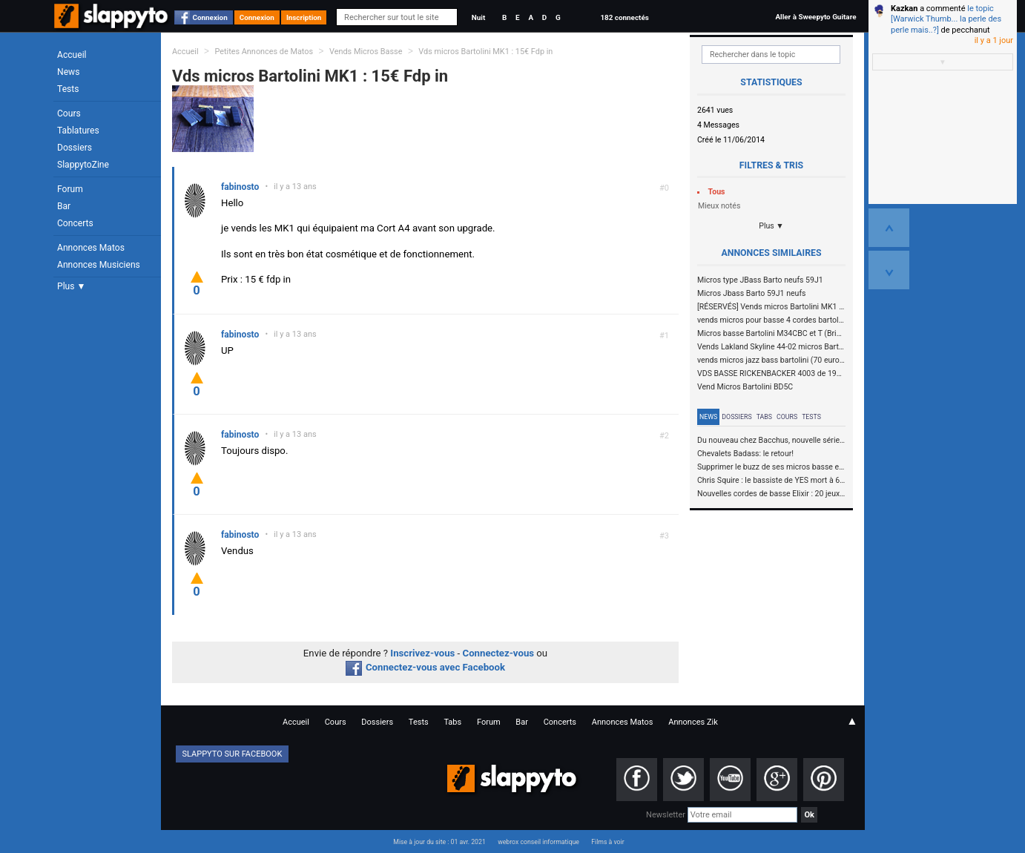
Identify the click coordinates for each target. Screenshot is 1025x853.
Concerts (75, 223)
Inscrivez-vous (422, 653)
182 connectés (624, 17)
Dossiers (74, 147)
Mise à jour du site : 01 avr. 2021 (439, 842)
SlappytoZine (83, 164)
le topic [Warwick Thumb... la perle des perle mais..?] (946, 19)
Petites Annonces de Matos (263, 51)
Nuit (478, 17)
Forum (70, 189)
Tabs (764, 417)
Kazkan (904, 8)
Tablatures (78, 130)
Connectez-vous (499, 653)
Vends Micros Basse (366, 51)
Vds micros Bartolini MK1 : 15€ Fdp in (485, 51)
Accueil (72, 55)
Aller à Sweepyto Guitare (815, 17)
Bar (63, 206)
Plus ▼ (71, 286)
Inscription (304, 17)
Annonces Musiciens (98, 265)
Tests (68, 89)
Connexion (210, 17)
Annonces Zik (693, 722)
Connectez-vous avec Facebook (425, 667)
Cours (69, 113)
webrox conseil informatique (538, 842)
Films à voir (607, 842)
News (68, 72)
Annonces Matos (91, 248)
